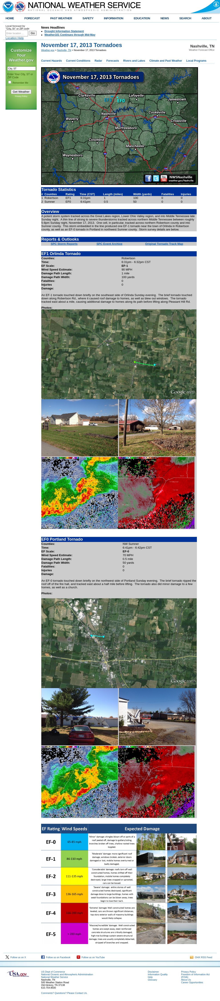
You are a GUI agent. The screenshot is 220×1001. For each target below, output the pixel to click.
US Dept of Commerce (53, 971)
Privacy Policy (21, 96)
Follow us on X (16, 957)
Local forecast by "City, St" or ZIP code (17, 27)
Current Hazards (51, 60)
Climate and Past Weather (165, 60)
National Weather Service (54, 977)
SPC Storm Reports (64, 243)
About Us (186, 979)
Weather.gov (47, 50)
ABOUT (207, 18)
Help (150, 977)
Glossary (152, 979)
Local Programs (196, 60)
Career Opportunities (192, 982)
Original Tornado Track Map (164, 243)
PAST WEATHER (61, 18)
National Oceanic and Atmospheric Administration (67, 974)
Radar (98, 60)
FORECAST (32, 18)
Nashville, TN (64, 50)
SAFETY (87, 18)
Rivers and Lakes (134, 60)
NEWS (164, 18)
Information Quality (158, 974)
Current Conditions (78, 60)
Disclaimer (153, 971)
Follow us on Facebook (55, 957)
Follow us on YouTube (91, 957)
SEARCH (185, 18)
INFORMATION (113, 18)
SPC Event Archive (109, 243)
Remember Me (20, 82)
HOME (10, 18)
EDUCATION (142, 18)
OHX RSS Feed (201, 957)
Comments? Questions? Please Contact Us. (64, 993)
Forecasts (112, 60)
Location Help (15, 38)
